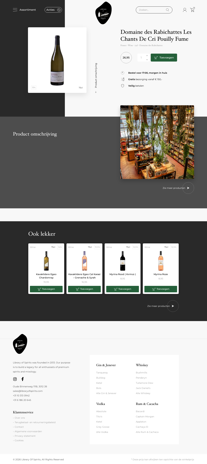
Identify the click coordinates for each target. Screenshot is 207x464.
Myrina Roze (161, 274)
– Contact (18, 426)
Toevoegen (166, 57)
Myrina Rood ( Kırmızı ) (122, 274)
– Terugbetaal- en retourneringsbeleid (34, 422)
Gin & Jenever (106, 365)
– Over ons (19, 417)
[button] (46, 289)
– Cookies (18, 440)
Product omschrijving (95, 75)
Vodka (100, 404)
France (123, 45)
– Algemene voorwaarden (27, 431)
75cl (136, 45)
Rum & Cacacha (147, 404)
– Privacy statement (24, 435)
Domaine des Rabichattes (151, 45)
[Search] (167, 10)
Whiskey (142, 365)
